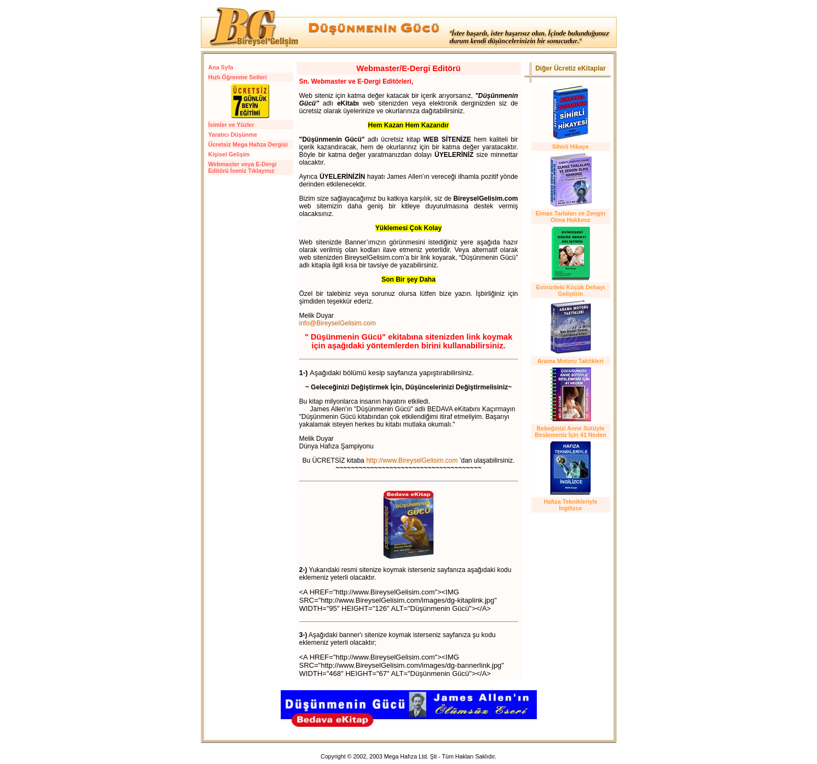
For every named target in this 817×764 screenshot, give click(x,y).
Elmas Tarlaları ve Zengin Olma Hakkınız (571, 216)
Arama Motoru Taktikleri (570, 361)
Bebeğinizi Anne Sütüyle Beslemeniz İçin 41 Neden (570, 431)
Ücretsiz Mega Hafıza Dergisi (248, 144)
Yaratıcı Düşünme (232, 134)
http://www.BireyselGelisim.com (411, 460)
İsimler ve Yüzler (231, 124)
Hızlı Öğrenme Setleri (237, 77)
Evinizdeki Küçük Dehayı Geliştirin (570, 290)
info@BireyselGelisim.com (337, 323)
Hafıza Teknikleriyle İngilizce (570, 504)
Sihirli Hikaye (570, 146)
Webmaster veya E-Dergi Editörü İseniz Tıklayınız (242, 167)
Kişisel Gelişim (229, 154)
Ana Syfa (221, 67)
